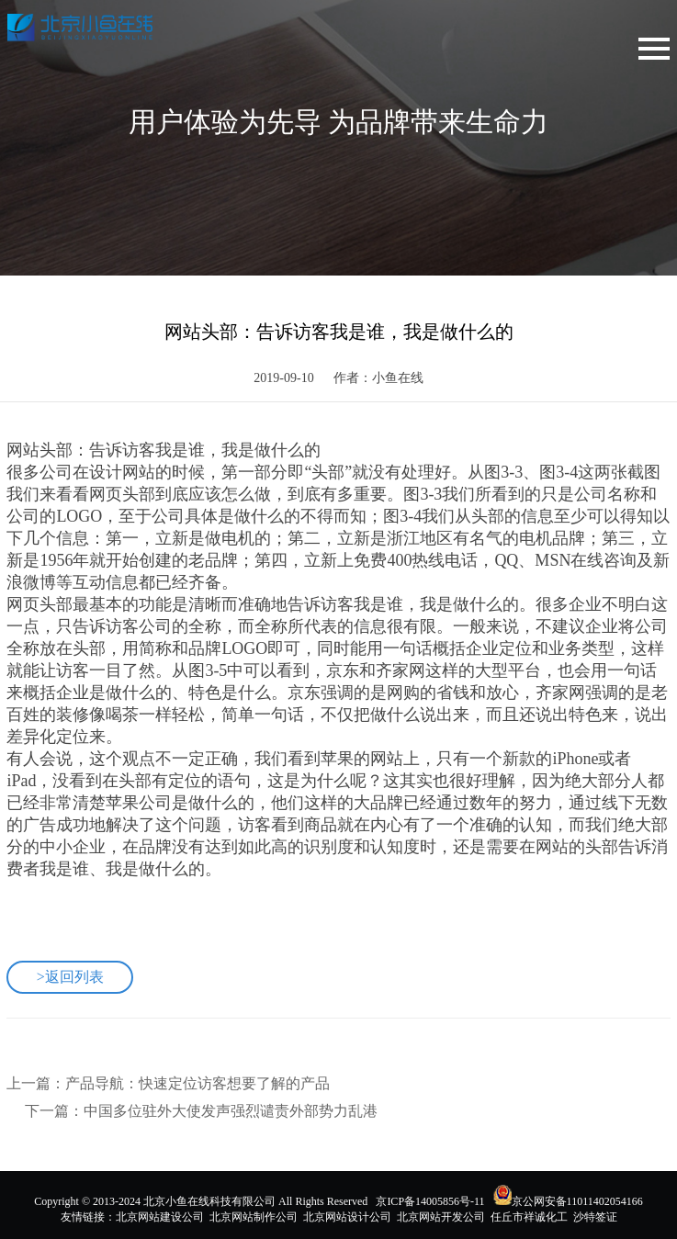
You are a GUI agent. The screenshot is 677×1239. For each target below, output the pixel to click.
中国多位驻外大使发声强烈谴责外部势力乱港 (231, 1111)
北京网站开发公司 (441, 1217)
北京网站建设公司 (160, 1217)
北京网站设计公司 (347, 1217)
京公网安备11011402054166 (577, 1201)
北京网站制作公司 (253, 1217)
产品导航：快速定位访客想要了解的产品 (197, 1083)
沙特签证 (595, 1217)
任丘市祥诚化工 (529, 1217)
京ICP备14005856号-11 (430, 1201)
